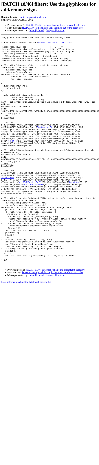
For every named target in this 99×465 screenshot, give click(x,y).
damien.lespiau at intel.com (32, 17)
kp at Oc (74, 211)
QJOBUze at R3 (44, 145)
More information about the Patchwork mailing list (26, 327)
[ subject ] (51, 30)
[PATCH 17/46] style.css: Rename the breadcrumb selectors (55, 25)
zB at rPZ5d (7, 206)
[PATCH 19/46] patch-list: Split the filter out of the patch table (52, 27)
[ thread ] (40, 30)
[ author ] (61, 30)
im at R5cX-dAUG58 (33, 214)
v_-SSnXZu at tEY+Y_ (30, 211)
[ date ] (32, 30)
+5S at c (12, 162)
